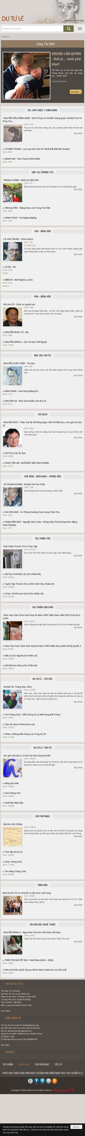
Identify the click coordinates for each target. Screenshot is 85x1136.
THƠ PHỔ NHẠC (42, 816)
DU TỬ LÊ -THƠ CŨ (43, 747)
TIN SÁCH (42, 414)
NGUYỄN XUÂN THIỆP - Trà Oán (19, 363)
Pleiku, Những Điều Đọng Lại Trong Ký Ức (25, 734)
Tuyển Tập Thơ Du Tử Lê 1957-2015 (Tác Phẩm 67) (29, 584)
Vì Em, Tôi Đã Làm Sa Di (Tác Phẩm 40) (24, 593)
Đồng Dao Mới (12, 783)
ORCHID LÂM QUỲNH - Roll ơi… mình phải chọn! (66, 58)
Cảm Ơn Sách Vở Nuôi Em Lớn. (20, 724)
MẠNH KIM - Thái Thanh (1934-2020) (22, 159)
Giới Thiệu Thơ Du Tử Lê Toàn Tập (20, 546)
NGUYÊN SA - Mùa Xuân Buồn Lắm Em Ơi (25, 401)
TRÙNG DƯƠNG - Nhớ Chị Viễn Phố (20, 180)
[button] (80, 29)
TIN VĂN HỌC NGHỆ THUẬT (42, 924)
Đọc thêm (78, 133)
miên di (6, 286)
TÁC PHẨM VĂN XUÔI (42, 607)
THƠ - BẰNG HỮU (42, 231)
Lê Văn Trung (29, 245)
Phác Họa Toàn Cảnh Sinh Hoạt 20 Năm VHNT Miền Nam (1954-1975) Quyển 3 (43, 646)
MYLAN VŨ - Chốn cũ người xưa (19, 304)
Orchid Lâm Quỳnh (59, 81)
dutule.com (31, 1090)
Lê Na (5, 273)
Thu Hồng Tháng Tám (15, 871)
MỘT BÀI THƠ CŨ (42, 355)
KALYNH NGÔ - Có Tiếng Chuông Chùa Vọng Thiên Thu (32, 512)
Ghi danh (69, 20)
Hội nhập (80, 20)
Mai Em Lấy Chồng (12, 824)
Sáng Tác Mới (45, 44)
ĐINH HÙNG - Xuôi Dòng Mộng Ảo (21, 391)
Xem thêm (5, 1045)
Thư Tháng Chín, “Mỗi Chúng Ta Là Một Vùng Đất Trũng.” (33, 714)
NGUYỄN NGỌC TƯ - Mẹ (16, 332)
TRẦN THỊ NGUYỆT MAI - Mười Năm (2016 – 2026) (29, 960)
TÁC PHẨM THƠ (42, 538)
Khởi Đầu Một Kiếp (14, 803)
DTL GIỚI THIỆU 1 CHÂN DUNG (42, 110)
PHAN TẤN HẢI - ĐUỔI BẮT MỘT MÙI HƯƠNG (27, 463)
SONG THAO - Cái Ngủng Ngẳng (21, 218)
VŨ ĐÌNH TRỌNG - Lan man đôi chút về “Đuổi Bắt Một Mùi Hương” (37, 149)
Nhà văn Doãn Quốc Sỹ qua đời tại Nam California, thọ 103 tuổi (35, 970)
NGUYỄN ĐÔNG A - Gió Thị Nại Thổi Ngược (26, 342)
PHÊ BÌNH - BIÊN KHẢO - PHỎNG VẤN (42, 476)
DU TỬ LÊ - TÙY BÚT (43, 678)
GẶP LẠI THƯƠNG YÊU (42, 172)
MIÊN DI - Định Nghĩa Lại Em (19, 280)
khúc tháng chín (13, 793)
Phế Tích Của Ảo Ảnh (15, 453)
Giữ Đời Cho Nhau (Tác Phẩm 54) (21, 665)
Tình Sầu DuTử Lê (14, 852)
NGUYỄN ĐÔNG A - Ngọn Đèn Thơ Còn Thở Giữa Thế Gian (32, 932)
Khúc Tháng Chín (13, 862)
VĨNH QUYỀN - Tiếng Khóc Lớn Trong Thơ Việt (27, 208)
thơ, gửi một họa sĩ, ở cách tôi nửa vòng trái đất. (27, 755)
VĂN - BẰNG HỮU (42, 296)
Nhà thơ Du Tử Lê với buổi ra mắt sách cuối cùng (27, 893)
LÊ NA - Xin (10, 267)
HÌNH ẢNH (42, 884)
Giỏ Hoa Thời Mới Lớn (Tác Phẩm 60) (23, 574)
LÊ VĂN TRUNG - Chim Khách (18, 239)
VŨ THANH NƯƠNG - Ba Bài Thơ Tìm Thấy (24, 484)
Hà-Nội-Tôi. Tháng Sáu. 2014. (17, 687)
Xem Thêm (5, 1011)
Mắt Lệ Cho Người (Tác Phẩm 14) (21, 656)
